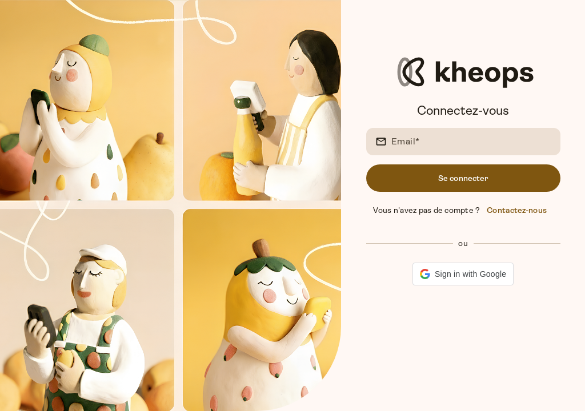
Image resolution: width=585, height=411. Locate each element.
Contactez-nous (516, 210)
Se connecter (463, 178)
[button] (463, 274)
